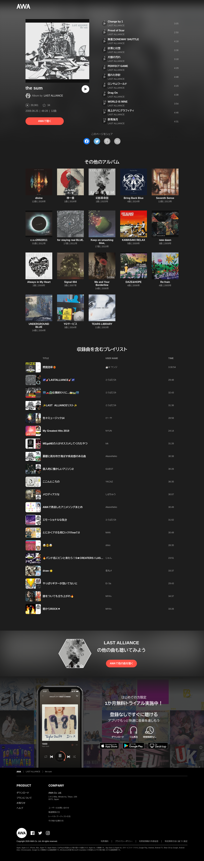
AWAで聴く (44, 121)
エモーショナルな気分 (55, 520)
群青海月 (113, 119)
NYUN (109, 430)
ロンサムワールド (117, 84)
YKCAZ (109, 481)
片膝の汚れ (114, 57)
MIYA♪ (109, 596)
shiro (108, 545)
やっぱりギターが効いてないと (60, 583)
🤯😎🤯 (47, 545)
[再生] (85, 89)
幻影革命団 (102, 198)
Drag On (113, 92)
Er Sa (108, 583)
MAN (108, 532)
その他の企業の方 (56, 821)
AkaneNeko (111, 456)
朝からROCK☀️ (51, 609)
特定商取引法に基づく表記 (176, 841)
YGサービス (70, 324)
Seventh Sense (165, 198)
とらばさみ (111, 380)
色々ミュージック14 (53, 418)
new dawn (165, 240)
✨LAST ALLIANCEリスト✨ (60, 405)
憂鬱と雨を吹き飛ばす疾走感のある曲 (64, 456)
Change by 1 (115, 21)
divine (39, 198)
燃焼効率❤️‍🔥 (49, 367)
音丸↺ (109, 570)
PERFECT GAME (118, 66)
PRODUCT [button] (24, 785)
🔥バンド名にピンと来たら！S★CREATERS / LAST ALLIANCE (79, 558)
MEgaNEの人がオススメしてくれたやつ (65, 443)
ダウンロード (23, 793)
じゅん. (109, 558)
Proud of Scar (116, 30)
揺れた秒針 (114, 75)
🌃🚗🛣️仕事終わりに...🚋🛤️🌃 (61, 392)
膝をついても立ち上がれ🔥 (58, 596)
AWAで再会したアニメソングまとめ (63, 507)
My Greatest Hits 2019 (56, 430)
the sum (48, 772)
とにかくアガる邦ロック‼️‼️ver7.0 (61, 532)
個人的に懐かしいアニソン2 (58, 469)
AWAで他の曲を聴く (121, 663)
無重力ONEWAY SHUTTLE (123, 39)
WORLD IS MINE (117, 101)
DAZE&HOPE (134, 282)
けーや (109, 418)
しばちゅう (111, 494)
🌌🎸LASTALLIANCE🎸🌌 (59, 380)
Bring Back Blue (133, 198)
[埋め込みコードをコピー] (117, 141)
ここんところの (51, 481)
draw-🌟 (48, 570)
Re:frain (165, 282)
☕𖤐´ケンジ (111, 367)
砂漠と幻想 (114, 48)
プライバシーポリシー (124, 841)
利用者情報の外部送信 (148, 841)
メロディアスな (51, 494)
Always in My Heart (39, 282)
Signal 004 (70, 282)
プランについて (24, 798)
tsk (107, 443)
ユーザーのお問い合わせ (58, 808)
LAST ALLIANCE (53, 95)
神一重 (70, 198)
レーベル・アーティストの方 (59, 816)
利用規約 (105, 841)
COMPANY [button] (56, 785)
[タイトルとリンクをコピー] (107, 141)
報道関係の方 (54, 812)
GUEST (109, 469)
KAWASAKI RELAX (133, 240)
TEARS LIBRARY (102, 324)
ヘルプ (20, 808)
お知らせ (21, 803)
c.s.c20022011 (38, 240)
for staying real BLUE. (70, 240)
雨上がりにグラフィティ (121, 110)
